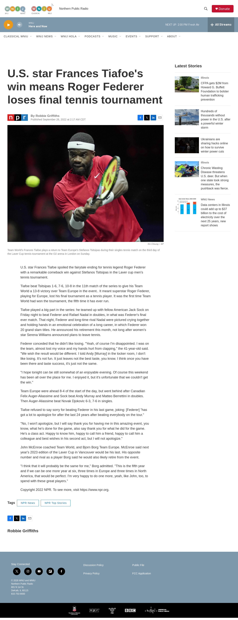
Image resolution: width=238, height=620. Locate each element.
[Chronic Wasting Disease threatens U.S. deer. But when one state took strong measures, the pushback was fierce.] (187, 171)
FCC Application (141, 575)
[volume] (19, 27)
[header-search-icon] (206, 10)
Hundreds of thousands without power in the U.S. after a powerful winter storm (215, 121)
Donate (225, 10)
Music (113, 38)
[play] (8, 27)
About (172, 38)
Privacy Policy (91, 575)
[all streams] (221, 26)
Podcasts (92, 38)
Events (131, 38)
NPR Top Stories (56, 505)
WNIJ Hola (69, 38)
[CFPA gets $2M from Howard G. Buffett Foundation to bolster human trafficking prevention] (187, 87)
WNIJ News (44, 38)
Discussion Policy (93, 567)
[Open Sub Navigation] (31, 38)
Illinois (205, 79)
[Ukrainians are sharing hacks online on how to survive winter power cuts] (187, 147)
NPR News (28, 505)
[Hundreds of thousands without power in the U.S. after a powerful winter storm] (187, 119)
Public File (138, 567)
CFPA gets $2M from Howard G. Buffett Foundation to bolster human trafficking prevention (215, 93)
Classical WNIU (16, 38)
